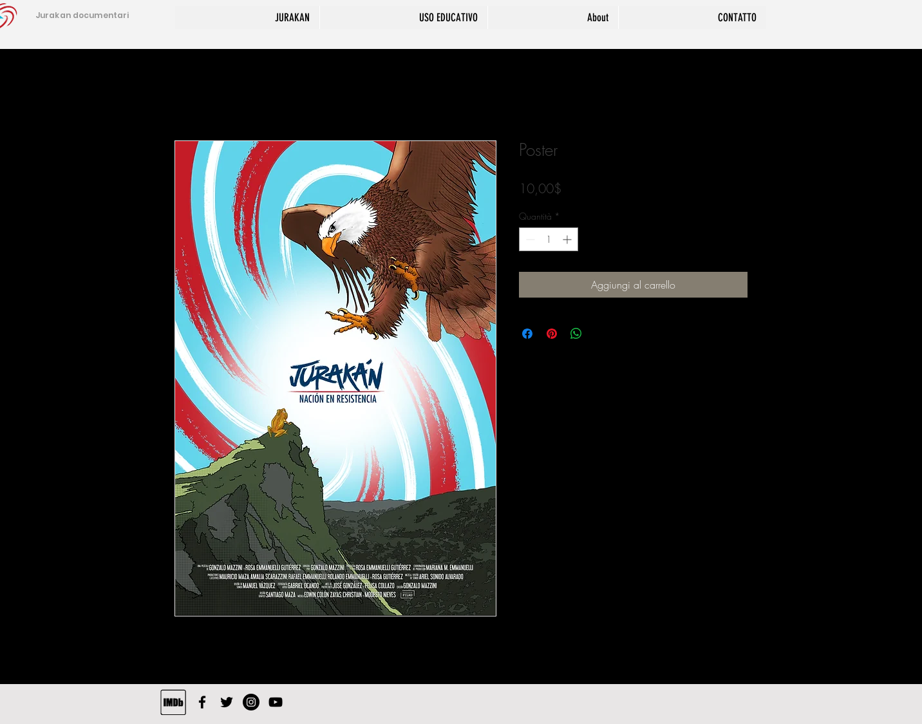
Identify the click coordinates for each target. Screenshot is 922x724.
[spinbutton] (548, 239)
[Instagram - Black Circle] (251, 702)
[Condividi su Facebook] (527, 333)
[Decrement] (529, 239)
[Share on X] (600, 333)
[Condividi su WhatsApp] (576, 333)
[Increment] (568, 239)
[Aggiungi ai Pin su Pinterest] (552, 333)
